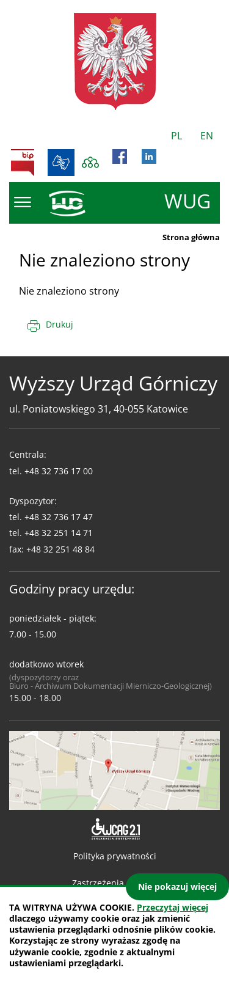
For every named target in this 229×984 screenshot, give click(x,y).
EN (206, 135)
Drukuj (59, 324)
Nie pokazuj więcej (177, 886)
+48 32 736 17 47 (58, 517)
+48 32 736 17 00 (58, 471)
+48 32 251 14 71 (58, 532)
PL (176, 135)
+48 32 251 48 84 (60, 549)
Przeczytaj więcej (172, 907)
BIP (22, 162)
